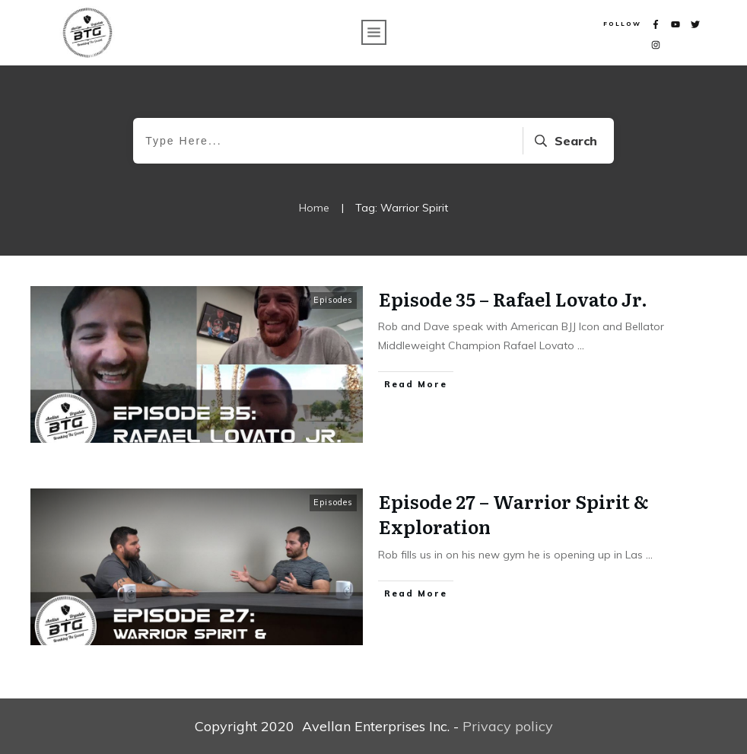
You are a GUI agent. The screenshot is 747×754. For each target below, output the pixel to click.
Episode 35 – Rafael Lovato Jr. (513, 298)
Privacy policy (508, 726)
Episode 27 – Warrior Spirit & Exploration (513, 514)
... (580, 345)
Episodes (333, 299)
